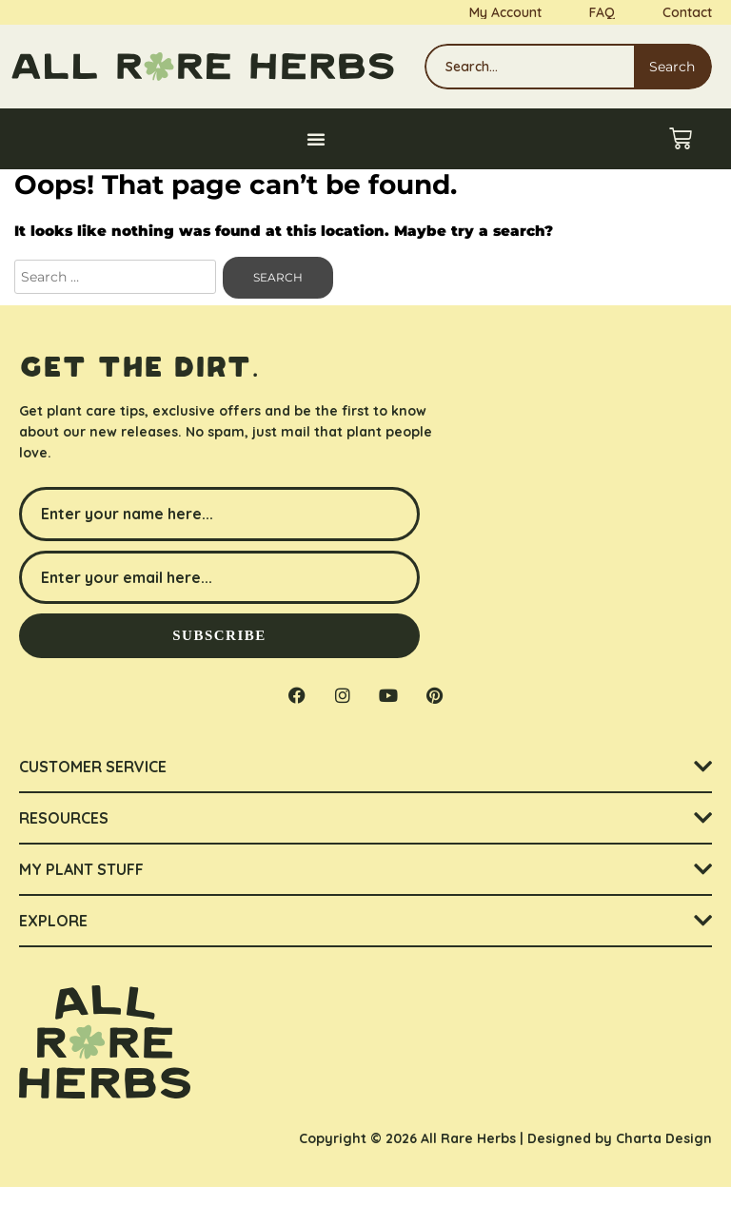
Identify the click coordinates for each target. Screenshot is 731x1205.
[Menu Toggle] (316, 138)
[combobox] (528, 66)
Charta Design (664, 1155)
